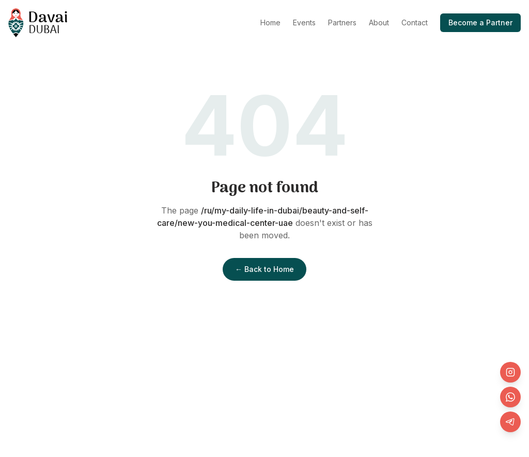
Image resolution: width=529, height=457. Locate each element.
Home (270, 22)
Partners (342, 22)
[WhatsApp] (510, 397)
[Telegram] (510, 422)
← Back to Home (264, 269)
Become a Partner (480, 22)
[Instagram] (510, 372)
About (379, 22)
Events (304, 22)
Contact (414, 22)
